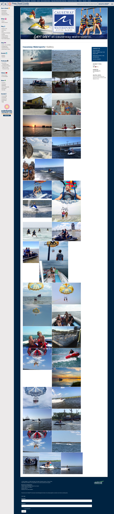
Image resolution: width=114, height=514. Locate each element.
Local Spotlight (5, 76)
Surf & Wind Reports (6, 38)
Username (23, 498)
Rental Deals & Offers (6, 49)
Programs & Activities (6, 32)
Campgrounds (4, 46)
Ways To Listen (5, 67)
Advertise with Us (24, 488)
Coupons (3, 82)
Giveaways (4, 84)
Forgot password (27, 508)
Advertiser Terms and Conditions (27, 489)
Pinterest (4, 100)
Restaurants (4, 10)
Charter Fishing (5, 35)
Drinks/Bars (4, 11)
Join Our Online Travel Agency (26, 487)
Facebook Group (6, 68)
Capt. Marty (4, 63)
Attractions (4, 30)
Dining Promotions (5, 14)
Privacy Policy (49, 481)
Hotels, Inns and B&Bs (6, 44)
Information (4, 88)
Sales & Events (5, 22)
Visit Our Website (97, 59)
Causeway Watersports (34, 47)
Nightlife (3, 56)
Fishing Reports (5, 37)
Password (23, 503)
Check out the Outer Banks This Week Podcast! (87, 4)
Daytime (3, 55)
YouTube (4, 97)
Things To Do (4, 28)
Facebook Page (6, 64)
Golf (3, 31)
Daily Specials (4, 13)
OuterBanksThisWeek (6, 65)
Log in (23, 511)
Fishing (3, 34)
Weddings (4, 85)
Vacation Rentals (5, 47)
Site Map (3, 89)
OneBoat (29, 492)
